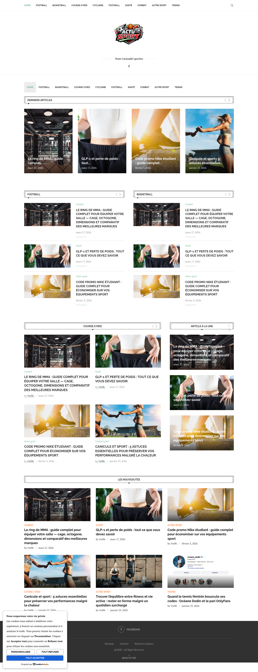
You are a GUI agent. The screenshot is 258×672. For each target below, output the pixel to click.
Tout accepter (35, 658)
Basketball (59, 5)
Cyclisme (98, 5)
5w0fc (30, 396)
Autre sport (159, 5)
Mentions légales (144, 644)
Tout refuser (50, 652)
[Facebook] (129, 66)
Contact (124, 644)
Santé (128, 5)
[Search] (232, 5)
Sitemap (109, 644)
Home (27, 5)
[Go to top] (129, 658)
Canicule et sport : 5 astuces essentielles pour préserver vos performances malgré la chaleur (125, 451)
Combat (142, 5)
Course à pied (79, 5)
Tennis (176, 5)
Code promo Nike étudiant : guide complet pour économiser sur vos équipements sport (55, 451)
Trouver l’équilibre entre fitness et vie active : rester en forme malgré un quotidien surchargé (124, 601)
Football (41, 5)
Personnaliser (20, 652)
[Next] (229, 100)
